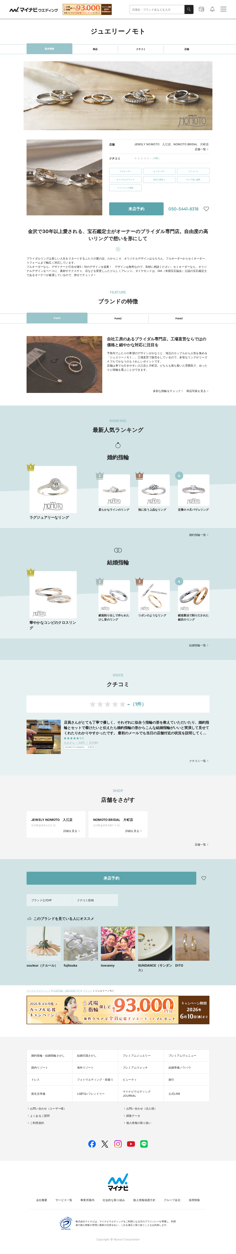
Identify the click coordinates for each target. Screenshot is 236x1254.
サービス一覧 (63, 1200)
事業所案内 (87, 1200)
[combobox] (157, 9)
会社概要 (41, 1200)
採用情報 (194, 1200)
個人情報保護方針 (144, 1200)
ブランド (87, 990)
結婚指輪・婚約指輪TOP (66, 990)
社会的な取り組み (114, 1200)
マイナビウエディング (39, 990)
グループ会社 (172, 1200)
